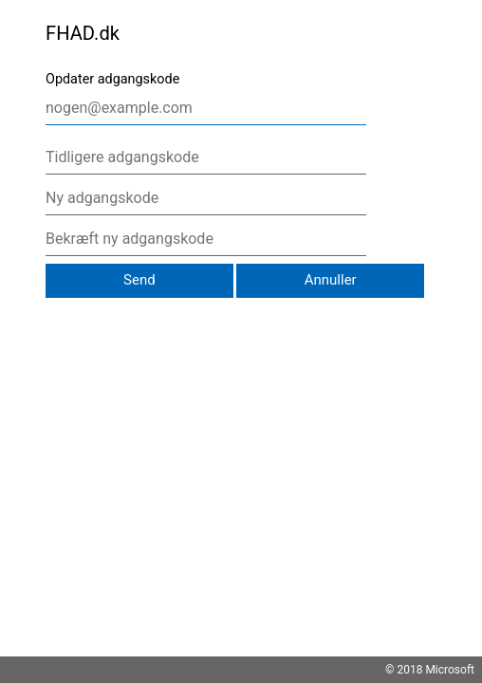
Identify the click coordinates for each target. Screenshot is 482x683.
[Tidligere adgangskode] (206, 157)
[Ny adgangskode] (206, 198)
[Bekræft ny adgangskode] (206, 239)
